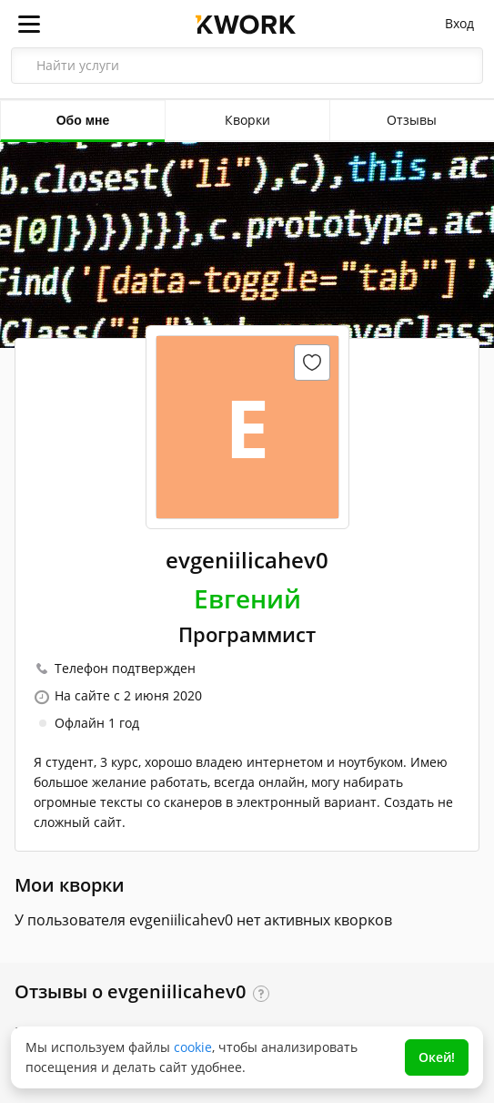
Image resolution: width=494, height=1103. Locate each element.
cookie (193, 1047)
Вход (459, 23)
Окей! (436, 1057)
